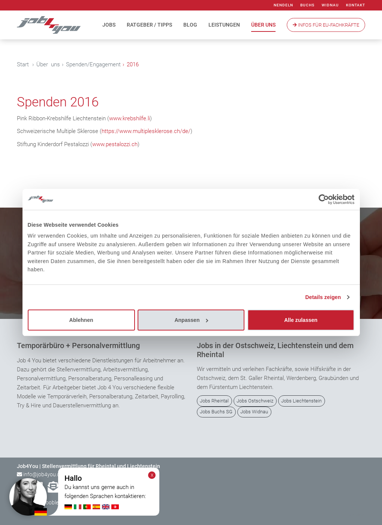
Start (23, 64)
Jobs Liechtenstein (301, 401)
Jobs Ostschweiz (255, 401)
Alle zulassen (301, 320)
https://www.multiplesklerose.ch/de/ (146, 131)
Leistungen (224, 25)
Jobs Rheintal (214, 401)
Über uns (263, 25)
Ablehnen (81, 320)
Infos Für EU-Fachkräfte (326, 25)
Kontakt (355, 5)
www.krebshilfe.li (129, 118)
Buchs (307, 5)
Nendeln (283, 5)
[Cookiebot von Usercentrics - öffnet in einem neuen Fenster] (321, 199)
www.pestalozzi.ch (115, 144)
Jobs (108, 25)
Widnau (330, 5)
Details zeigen (323, 297)
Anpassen (191, 320)
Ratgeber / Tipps (149, 25)
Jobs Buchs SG (216, 411)
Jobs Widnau (254, 411)
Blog (190, 25)
